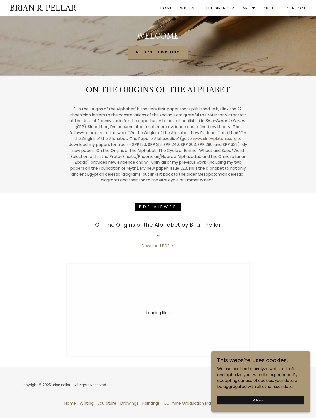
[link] (43, 9)
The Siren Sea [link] (220, 8)
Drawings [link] (129, 403)
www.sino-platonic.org (215, 138)
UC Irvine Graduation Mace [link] (190, 403)
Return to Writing (158, 52)
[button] (249, 8)
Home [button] (70, 403)
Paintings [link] (151, 403)
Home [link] (166, 8)
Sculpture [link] (107, 403)
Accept (260, 400)
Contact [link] (295, 8)
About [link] (270, 8)
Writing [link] (189, 8)
